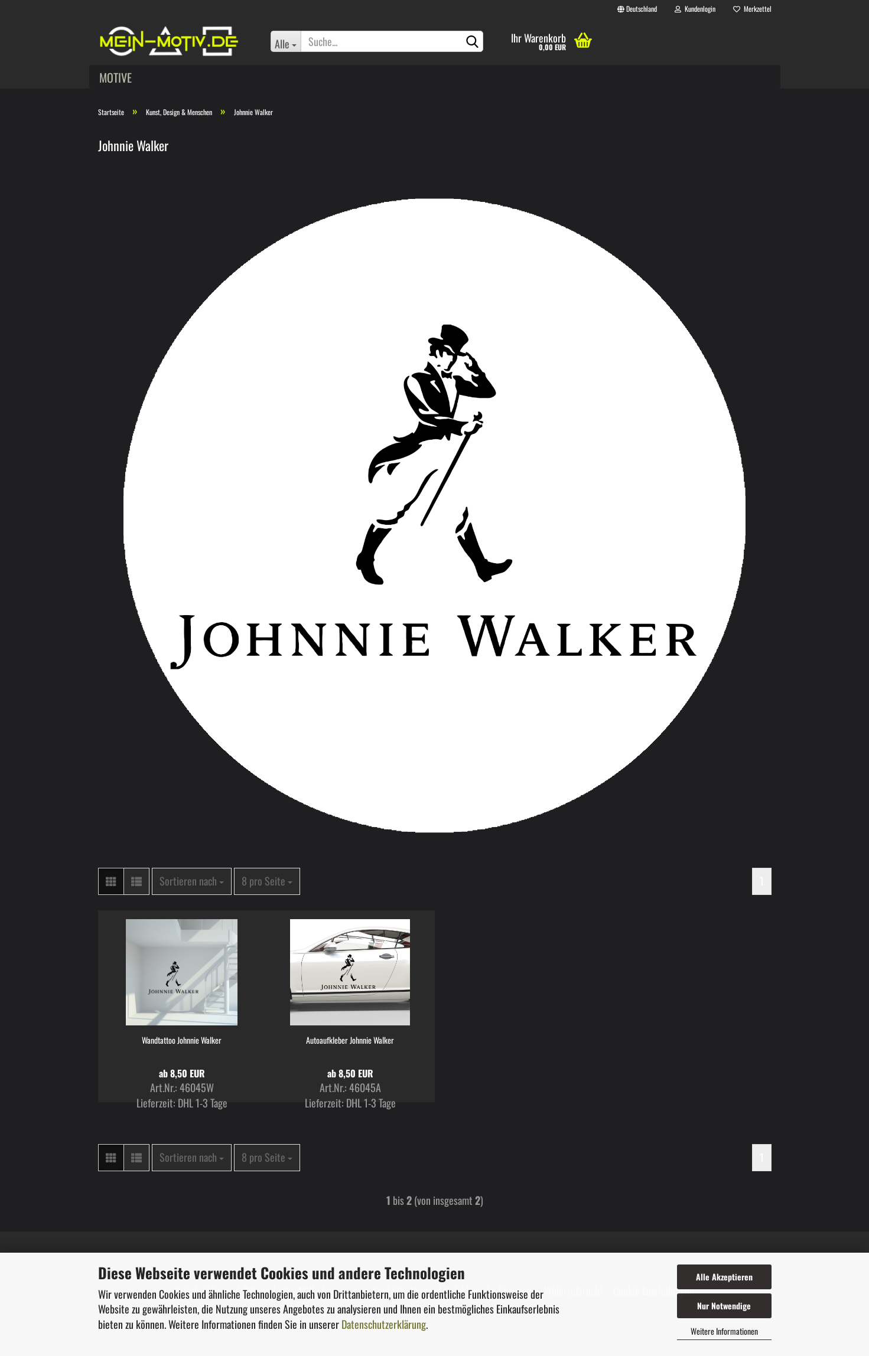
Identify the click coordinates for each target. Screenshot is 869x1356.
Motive (115, 77)
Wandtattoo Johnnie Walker (182, 1040)
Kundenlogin (695, 9)
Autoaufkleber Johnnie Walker (350, 1040)
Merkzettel (752, 9)
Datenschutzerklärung (383, 1324)
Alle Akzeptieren (724, 1276)
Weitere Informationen (724, 1331)
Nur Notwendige (724, 1305)
